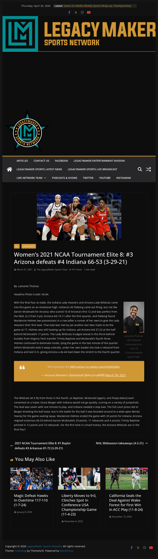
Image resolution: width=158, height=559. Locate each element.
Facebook (61, 160)
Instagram (123, 177)
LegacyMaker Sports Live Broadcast (92, 169)
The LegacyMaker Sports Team (52, 269)
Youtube (105, 177)
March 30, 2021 (116, 375)
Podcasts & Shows (64, 177)
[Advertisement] (79, 78)
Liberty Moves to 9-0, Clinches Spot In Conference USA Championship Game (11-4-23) (79, 505)
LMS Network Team (29, 177)
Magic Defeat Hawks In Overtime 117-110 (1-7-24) (31, 500)
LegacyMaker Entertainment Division (99, 160)
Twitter (88, 177)
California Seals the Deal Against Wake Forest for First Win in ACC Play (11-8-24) (126, 502)
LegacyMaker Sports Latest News (39, 169)
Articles (22, 160)
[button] (44, 177)
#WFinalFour (77, 366)
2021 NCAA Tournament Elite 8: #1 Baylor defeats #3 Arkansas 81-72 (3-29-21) (40, 445)
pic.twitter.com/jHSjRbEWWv (103, 366)
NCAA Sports (29, 246)
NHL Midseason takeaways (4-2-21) (122, 443)
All (16, 246)
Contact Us (41, 160)
